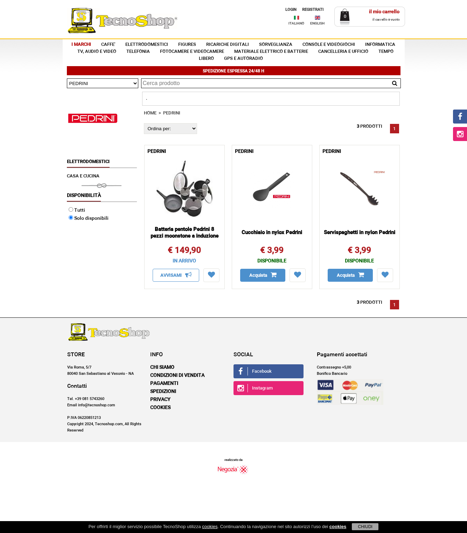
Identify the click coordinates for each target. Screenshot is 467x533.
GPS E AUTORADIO (243, 58)
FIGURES (187, 44)
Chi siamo (162, 367)
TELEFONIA (138, 51)
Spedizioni (163, 391)
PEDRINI (171, 113)
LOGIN (291, 10)
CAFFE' (108, 44)
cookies (209, 526)
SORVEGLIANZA (275, 44)
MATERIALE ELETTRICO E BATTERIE (271, 51)
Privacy (160, 399)
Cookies (160, 407)
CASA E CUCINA (83, 176)
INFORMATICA (380, 44)
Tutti (77, 210)
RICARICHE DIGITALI (227, 44)
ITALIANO (296, 23)
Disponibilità (84, 195)
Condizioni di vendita (177, 375)
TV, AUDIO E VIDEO (96, 51)
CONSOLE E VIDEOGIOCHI (328, 44)
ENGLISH (317, 23)
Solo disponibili (89, 218)
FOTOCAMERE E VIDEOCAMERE (192, 51)
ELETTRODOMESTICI (146, 44)
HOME (150, 113)
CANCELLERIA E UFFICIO (343, 51)
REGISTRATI (312, 10)
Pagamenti (164, 383)
